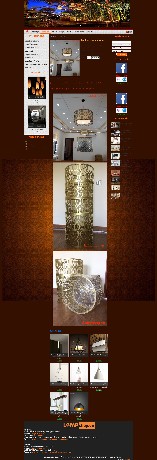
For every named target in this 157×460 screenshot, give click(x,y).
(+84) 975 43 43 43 (38, 448)
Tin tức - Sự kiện (58, 32)
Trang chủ (54, 36)
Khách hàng (79, 32)
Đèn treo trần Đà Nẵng (98, 355)
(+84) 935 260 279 (38, 434)
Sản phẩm (45, 32)
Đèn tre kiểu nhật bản (36, 97)
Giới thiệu (35, 32)
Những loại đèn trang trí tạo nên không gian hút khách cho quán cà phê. (121, 197)
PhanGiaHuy (128, 459)
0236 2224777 (39, 435)
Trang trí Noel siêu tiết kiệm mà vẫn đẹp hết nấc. (125, 140)
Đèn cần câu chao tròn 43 (36, 126)
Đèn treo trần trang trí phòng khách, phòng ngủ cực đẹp (98, 387)
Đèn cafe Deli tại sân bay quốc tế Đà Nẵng (125, 132)
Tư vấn (69, 32)
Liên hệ (89, 32)
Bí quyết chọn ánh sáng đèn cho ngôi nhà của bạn (125, 147)
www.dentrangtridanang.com (60, 439)
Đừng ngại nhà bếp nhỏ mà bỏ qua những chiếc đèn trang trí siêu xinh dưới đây (121, 164)
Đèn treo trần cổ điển (79, 355)
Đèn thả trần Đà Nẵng (59, 384)
